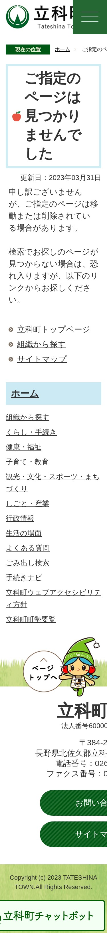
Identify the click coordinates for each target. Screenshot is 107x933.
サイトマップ (42, 359)
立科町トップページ (53, 329)
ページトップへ (61, 666)
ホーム (62, 49)
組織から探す (41, 344)
